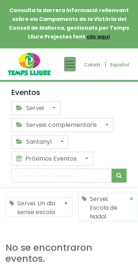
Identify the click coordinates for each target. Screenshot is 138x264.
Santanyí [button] (34, 142)
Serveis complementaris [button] (57, 125)
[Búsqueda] (119, 176)
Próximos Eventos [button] (47, 158)
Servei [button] (30, 108)
